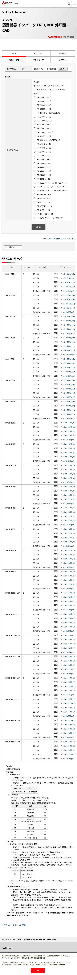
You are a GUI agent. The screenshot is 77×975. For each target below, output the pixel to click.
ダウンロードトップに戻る (15, 925)
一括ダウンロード (14, 247)
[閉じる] (73, 956)
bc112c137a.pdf (69, 333)
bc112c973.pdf (68, 439)
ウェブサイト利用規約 (57, 965)
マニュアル (38, 53)
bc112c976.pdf (68, 673)
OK (38, 971)
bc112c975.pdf (68, 503)
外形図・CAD (13, 60)
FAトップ (5, 939)
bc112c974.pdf (68, 610)
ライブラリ (63, 60)
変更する (62, 69)
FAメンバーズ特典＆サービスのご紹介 (59, 238)
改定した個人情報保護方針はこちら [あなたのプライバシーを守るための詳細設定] (33, 958)
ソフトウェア (38, 60)
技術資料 (63, 53)
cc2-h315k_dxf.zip (69, 274)
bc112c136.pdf (68, 291)
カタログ (14, 53)
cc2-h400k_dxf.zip (69, 316)
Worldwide (69, 3)
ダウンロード (16, 939)
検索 (38, 227)
